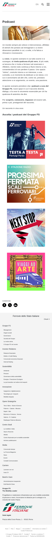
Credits (8, 536)
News (5, 455)
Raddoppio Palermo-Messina (12, 420)
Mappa (18, 528)
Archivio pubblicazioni (10, 440)
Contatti (26, 534)
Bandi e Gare (7, 477)
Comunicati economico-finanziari (13, 359)
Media (4, 445)
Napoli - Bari (7, 411)
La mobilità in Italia (9, 429)
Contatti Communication (11, 461)
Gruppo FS (6, 326)
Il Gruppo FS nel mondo (11, 344)
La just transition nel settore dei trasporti (15, 382)
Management (7, 330)
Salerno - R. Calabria (10, 417)
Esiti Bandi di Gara (9, 484)
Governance (7, 335)
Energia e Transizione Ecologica (13, 379)
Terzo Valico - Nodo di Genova (12, 405)
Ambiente (6, 370)
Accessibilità (26, 528)
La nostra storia (8, 341)
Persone (6, 373)
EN (37, 4)
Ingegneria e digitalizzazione (12, 391)
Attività (6, 434)
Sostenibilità (7, 366)
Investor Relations (9, 349)
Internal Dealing (8, 362)
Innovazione (7, 387)
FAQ (12, 528)
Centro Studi (7, 425)
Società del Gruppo (9, 338)
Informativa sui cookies (39, 528)
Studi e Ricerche (8, 431)
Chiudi (46, 319)
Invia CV (6, 472)
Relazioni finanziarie (9, 353)
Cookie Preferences (26, 530)
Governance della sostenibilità (12, 376)
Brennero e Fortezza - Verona (12, 414)
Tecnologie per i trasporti (11, 394)
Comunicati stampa (9, 449)
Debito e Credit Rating (10, 356)
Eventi (5, 458)
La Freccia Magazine (10, 452)
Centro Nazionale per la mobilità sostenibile (16, 437)
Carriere (5, 465)
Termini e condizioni (37, 534)
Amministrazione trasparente (12, 481)
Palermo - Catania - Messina (12, 408)
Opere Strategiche (9, 401)
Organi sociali (8, 333)
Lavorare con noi (9, 469)
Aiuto (6, 528)
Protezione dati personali (20, 536)
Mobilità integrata (9, 397)
